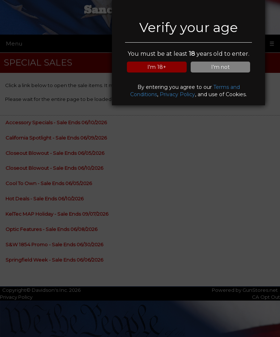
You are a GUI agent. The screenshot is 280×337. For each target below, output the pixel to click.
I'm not (220, 67)
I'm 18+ (156, 67)
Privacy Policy (177, 94)
